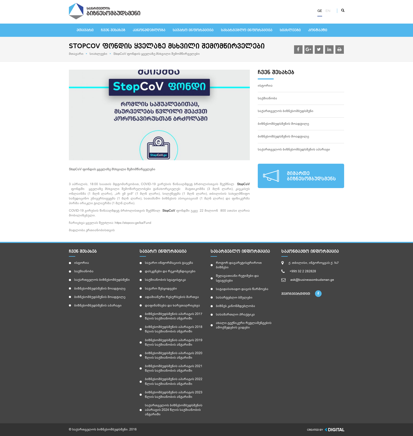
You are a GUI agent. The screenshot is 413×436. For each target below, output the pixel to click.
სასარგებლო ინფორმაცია (246, 30)
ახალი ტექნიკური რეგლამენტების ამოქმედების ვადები (244, 325)
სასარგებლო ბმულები (234, 297)
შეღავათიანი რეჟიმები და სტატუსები (237, 278)
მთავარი (85, 30)
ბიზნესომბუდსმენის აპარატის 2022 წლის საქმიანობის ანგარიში (173, 381)
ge (319, 11)
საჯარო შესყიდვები (161, 288)
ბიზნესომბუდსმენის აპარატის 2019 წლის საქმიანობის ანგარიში (173, 342)
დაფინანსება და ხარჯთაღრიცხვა (172, 305)
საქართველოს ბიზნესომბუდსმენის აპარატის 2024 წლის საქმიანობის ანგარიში (173, 409)
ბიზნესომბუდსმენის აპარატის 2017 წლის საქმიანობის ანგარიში (173, 316)
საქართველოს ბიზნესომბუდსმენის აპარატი (294, 149)
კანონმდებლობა (149, 30)
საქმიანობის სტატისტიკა (165, 280)
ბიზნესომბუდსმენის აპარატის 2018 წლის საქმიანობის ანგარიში (173, 329)
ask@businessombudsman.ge (312, 280)
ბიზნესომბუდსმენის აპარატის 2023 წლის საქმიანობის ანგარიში (173, 394)
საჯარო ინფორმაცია (193, 30)
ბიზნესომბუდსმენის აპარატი (98, 305)
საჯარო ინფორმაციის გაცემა (169, 263)
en (328, 11)
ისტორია (265, 85)
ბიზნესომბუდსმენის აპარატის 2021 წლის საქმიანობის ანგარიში (173, 368)
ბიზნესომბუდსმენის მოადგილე (283, 124)
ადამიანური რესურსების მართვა (172, 297)
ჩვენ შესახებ (113, 30)
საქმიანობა (267, 98)
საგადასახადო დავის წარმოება (242, 289)
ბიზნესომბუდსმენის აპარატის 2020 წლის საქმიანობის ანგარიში (173, 355)
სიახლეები (290, 30)
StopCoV (243, 184)
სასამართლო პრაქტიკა (235, 314)
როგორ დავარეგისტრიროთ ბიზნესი (239, 265)
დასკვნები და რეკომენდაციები (170, 271)
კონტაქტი (317, 30)
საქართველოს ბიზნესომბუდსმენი (285, 111)
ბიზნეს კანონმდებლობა (235, 306)
